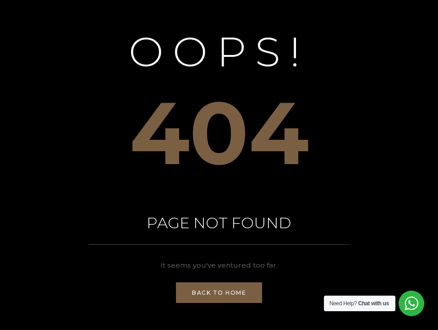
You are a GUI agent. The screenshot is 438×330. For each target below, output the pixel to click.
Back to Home (219, 292)
